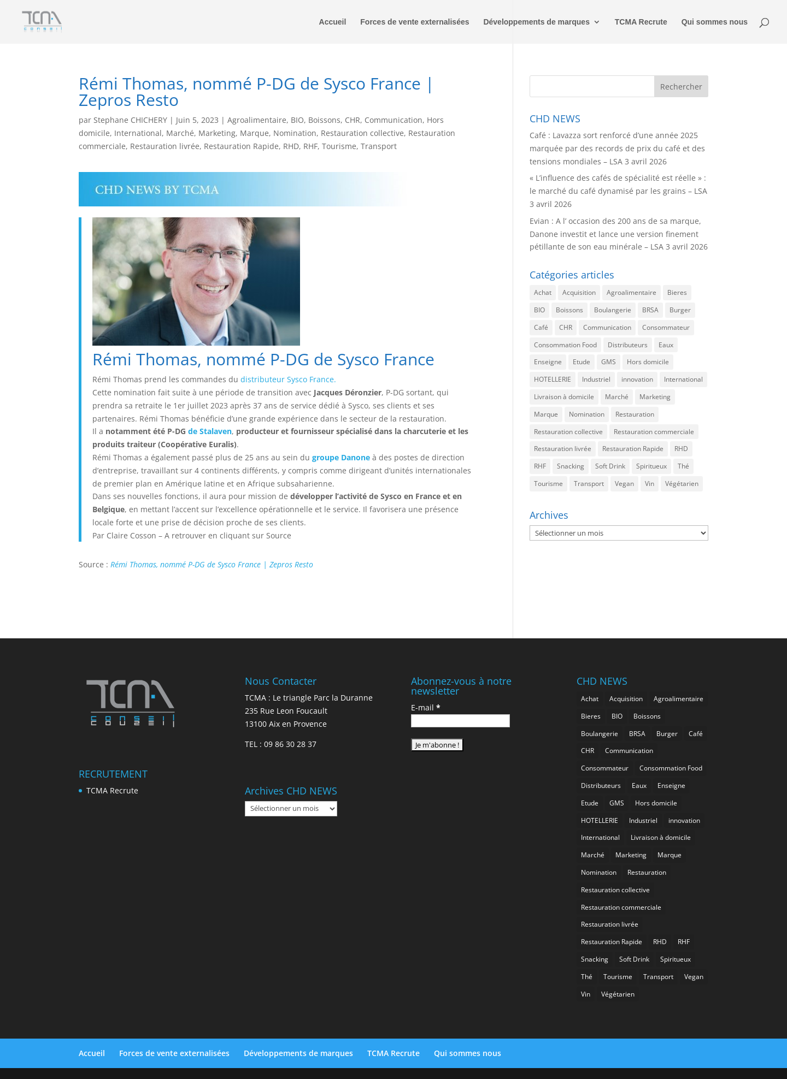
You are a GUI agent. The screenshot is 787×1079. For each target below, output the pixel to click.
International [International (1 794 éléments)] (683, 379)
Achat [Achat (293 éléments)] (542, 292)
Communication (393, 120)
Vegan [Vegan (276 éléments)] (624, 483)
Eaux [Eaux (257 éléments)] (666, 344)
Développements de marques (536, 22)
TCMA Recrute (641, 22)
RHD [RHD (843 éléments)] (681, 448)
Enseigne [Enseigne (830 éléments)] (548, 361)
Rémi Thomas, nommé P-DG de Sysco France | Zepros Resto (211, 564)
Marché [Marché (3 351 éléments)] (617, 396)
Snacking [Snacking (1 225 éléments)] (570, 466)
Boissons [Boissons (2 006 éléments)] (569, 310)
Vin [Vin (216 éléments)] (649, 483)
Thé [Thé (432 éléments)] (683, 466)
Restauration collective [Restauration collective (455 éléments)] (568, 431)
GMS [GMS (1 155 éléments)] (608, 361)
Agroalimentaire (256, 120)
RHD (291, 146)
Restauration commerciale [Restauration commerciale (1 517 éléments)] (654, 431)
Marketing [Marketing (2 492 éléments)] (655, 396)
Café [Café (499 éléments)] (541, 327)
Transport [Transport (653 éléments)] (589, 483)
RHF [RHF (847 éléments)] (540, 466)
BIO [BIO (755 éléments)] (539, 310)
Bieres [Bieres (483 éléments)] (677, 292)
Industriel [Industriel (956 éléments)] (596, 379)
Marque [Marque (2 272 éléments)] (546, 414)
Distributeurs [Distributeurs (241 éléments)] (628, 344)
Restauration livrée (164, 146)
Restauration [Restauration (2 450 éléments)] (634, 414)
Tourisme (339, 146)
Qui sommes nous (715, 22)
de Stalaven (209, 431)
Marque (254, 133)
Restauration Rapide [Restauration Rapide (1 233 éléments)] (632, 448)
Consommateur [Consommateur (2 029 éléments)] (666, 327)
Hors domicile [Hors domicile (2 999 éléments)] (648, 361)
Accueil (332, 22)
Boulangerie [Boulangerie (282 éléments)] (612, 310)
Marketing (217, 133)
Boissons (324, 120)
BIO (297, 120)
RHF (310, 146)
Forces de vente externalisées (414, 22)
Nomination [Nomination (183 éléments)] (586, 414)
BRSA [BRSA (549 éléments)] (650, 310)
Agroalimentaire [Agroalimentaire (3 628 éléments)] (631, 292)
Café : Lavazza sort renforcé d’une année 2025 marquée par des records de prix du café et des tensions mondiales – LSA (617, 148)
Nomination (294, 133)
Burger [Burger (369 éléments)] (680, 310)
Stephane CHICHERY (130, 120)
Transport (379, 146)
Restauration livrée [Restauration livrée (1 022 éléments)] (562, 448)
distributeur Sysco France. (288, 379)
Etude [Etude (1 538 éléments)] (581, 361)
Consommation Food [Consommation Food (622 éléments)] (565, 344)
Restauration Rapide (241, 146)
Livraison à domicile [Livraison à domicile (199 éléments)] (564, 396)
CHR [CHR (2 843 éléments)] (565, 327)
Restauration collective (362, 133)
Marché (180, 133)
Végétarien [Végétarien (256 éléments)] (681, 483)
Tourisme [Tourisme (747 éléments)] (548, 483)
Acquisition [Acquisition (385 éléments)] (579, 292)
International (138, 133)
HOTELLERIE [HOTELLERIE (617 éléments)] (552, 379)
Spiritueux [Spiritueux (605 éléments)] (651, 466)
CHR (352, 120)
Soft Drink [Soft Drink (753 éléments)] (610, 466)
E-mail (426, 707)
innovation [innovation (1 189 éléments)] (637, 379)
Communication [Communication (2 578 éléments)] (607, 327)
